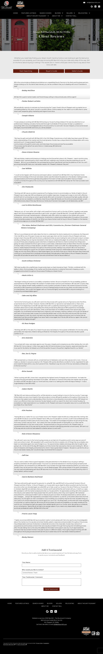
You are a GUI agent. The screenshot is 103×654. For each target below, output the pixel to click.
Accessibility (46, 643)
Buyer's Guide (51, 71)
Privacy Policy (39, 643)
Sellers (59, 603)
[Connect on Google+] (92, 7)
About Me (45, 606)
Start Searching (26, 71)
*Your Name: (26, 562)
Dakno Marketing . (22, 644)
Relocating (69, 603)
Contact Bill (71, 16)
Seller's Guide (77, 71)
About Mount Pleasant (87, 603)
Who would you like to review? (33, 570)
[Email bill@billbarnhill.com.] (91, 2)
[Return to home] (6, 5)
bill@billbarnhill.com (60, 624)
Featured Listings (28, 13)
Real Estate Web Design (9, 644)
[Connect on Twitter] (99, 7)
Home (15, 13)
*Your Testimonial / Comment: (32, 577)
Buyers (49, 603)
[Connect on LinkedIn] (95, 7)
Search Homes (45, 13)
